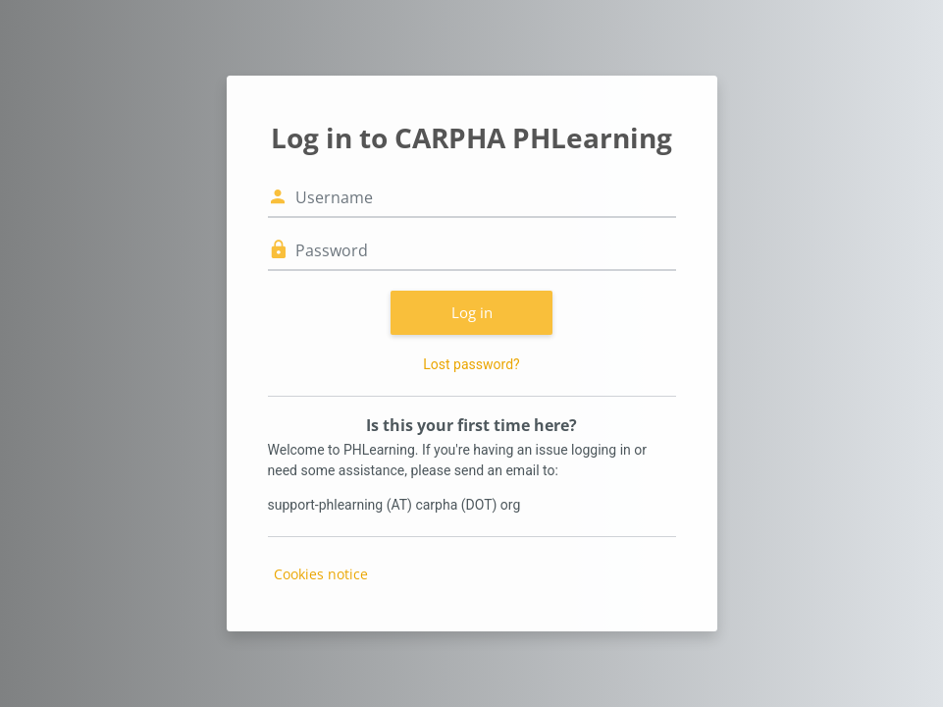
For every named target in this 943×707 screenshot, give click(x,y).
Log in (472, 312)
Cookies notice (321, 574)
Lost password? (471, 364)
